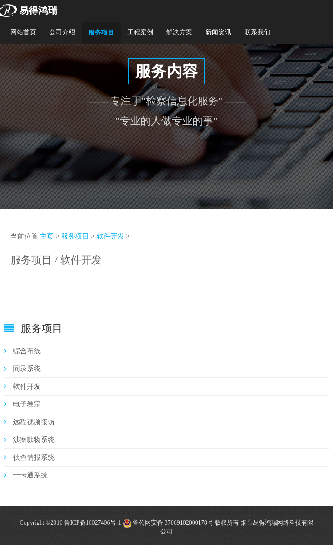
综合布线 (22, 351)
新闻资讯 (219, 32)
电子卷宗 (22, 404)
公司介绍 (62, 32)
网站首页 (23, 32)
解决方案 (179, 32)
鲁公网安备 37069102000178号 (168, 522)
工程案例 (140, 32)
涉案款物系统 (29, 439)
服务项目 (101, 32)
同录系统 (22, 368)
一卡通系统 (26, 475)
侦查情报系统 (29, 457)
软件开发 (110, 236)
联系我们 (258, 32)
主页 (47, 236)
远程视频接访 (29, 422)
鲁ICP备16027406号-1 (92, 522)
